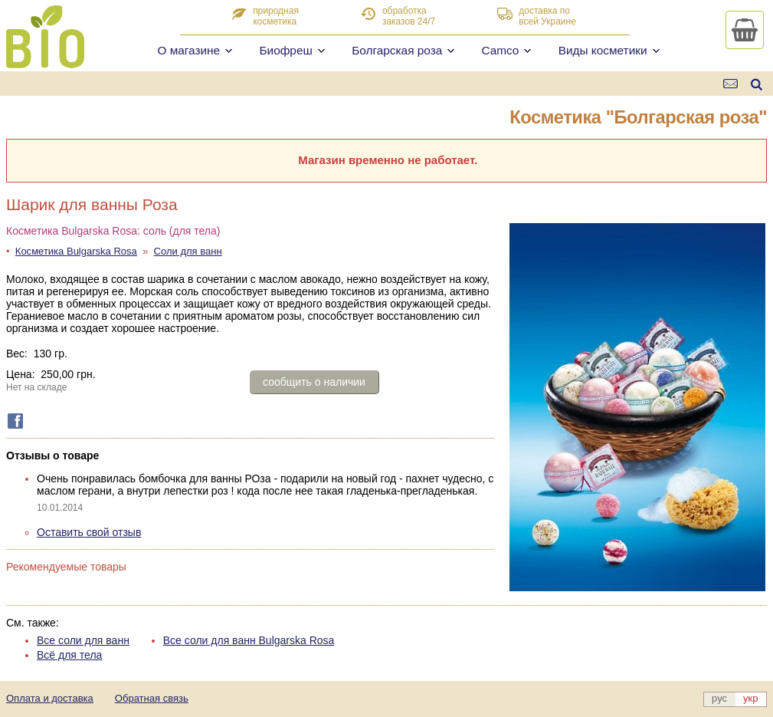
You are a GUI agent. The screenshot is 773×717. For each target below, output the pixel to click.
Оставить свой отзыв (89, 532)
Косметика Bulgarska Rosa (76, 251)
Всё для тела (69, 655)
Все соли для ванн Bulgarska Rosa (249, 640)
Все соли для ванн (83, 640)
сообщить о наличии (314, 382)
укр (750, 698)
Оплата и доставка (49, 698)
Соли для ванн (188, 251)
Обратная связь (151, 698)
